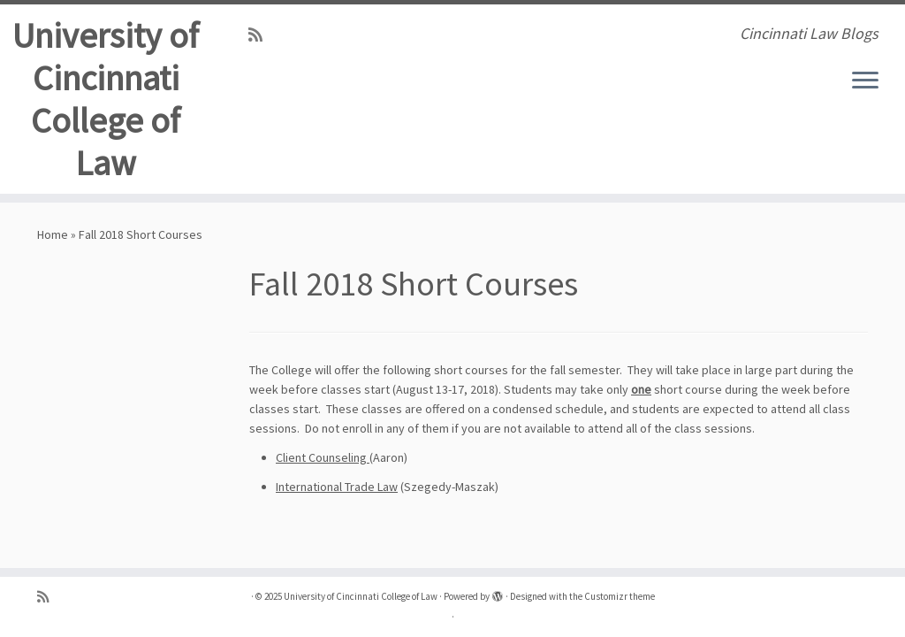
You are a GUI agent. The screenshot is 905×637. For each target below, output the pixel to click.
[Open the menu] (865, 81)
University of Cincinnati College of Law (105, 99)
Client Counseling (322, 457)
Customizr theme (619, 596)
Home (52, 234)
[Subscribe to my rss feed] (261, 35)
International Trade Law (337, 487)
